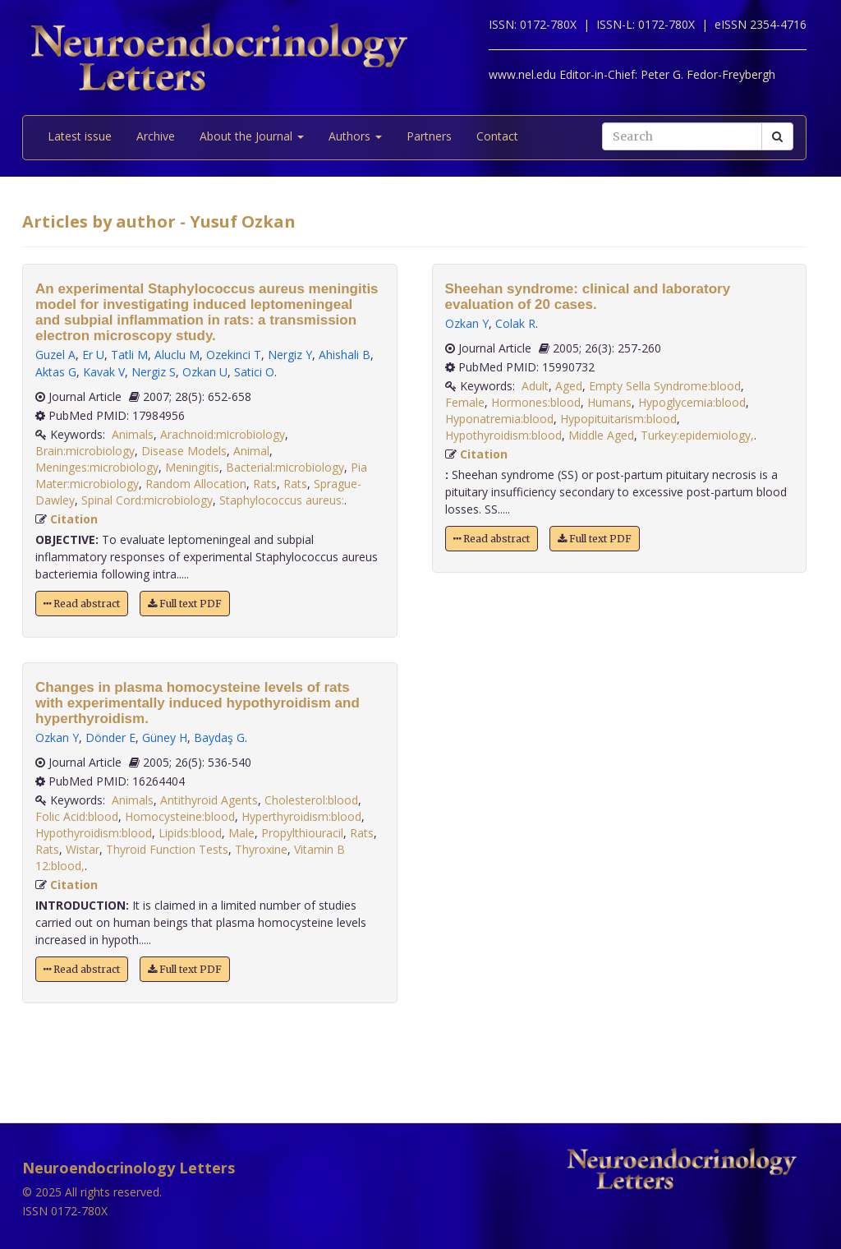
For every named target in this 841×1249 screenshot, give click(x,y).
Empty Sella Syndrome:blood (665, 386)
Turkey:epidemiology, (697, 435)
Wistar (82, 849)
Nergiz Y (290, 354)
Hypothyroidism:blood (93, 833)
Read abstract (82, 603)
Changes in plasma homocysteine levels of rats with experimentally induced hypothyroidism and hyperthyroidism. (197, 703)
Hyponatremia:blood (499, 418)
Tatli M (129, 354)
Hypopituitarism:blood (618, 418)
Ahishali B (344, 354)
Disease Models (184, 451)
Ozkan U (204, 372)
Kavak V (104, 372)
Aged (568, 386)
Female (465, 402)
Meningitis (192, 467)
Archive (155, 136)
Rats (265, 483)
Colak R (515, 323)
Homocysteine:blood (180, 816)
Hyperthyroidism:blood (301, 816)
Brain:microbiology (85, 451)
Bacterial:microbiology (285, 467)
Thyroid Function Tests (167, 849)
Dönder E (110, 737)
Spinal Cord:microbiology (147, 500)
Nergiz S (153, 372)
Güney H (164, 737)
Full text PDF (185, 603)
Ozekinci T (233, 354)
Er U (93, 354)
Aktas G (55, 372)
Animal (251, 451)
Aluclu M (177, 354)
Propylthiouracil (302, 833)
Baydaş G (219, 737)
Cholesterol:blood (311, 800)
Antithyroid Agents (209, 800)
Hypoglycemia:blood (692, 402)
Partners (429, 136)
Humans (609, 402)
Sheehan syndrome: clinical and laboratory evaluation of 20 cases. (588, 296)
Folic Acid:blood (76, 816)
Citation (74, 519)
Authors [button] (355, 136)
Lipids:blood (190, 833)
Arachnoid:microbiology (222, 434)
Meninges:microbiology (97, 467)
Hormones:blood (536, 402)
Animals (133, 434)
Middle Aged (601, 435)
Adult (535, 386)
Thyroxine (261, 849)
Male (241, 833)
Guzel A (55, 354)
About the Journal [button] (252, 136)
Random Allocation (195, 483)
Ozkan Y (57, 737)
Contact (497, 136)
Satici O (254, 372)
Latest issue (80, 136)
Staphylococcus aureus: (281, 500)
